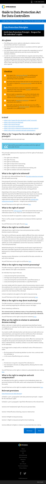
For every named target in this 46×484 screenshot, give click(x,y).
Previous (29, 431)
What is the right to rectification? (14, 126)
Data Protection (23, 457)
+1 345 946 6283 (37, 2)
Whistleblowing (23, 455)
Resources (23, 459)
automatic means (24, 106)
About (23, 448)
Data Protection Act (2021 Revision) (12, 393)
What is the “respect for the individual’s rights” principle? (20, 120)
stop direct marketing (22, 100)
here (29, 204)
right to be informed (21, 75)
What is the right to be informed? (13, 122)
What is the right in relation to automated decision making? (21, 128)
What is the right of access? (12, 124)
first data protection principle (34, 176)
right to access (18, 210)
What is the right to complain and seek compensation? (20, 130)
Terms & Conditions (23, 465)
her (26, 224)
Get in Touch (23, 463)
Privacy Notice (23, 468)
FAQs (23, 461)
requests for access (25, 83)
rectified (28, 89)
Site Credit (40, 482)
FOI (23, 453)
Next (39, 431)
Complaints (23, 451)
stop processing (20, 96)
